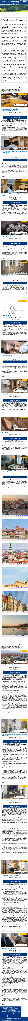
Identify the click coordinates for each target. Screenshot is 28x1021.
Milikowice (24, 222)
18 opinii (22, 121)
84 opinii (20, 246)
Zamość (25, 785)
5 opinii (20, 480)
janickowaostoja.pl (24, 0)
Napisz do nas (18, 1018)
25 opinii (19, 364)
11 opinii (19, 326)
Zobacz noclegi (15, 117)
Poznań (25, 861)
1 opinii (22, 675)
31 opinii (20, 809)
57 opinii (19, 286)
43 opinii (14, 164)
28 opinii (19, 403)
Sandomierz (24, 934)
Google (3, 1008)
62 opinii (18, 441)
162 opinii (21, 884)
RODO (13, 1013)
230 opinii (12, 206)
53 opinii (20, 957)
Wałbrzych (24, 137)
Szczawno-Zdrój (23, 93)
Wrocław (24, 650)
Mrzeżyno (24, 720)
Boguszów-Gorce (22, 341)
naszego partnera (16, 130)
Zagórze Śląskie (23, 301)
